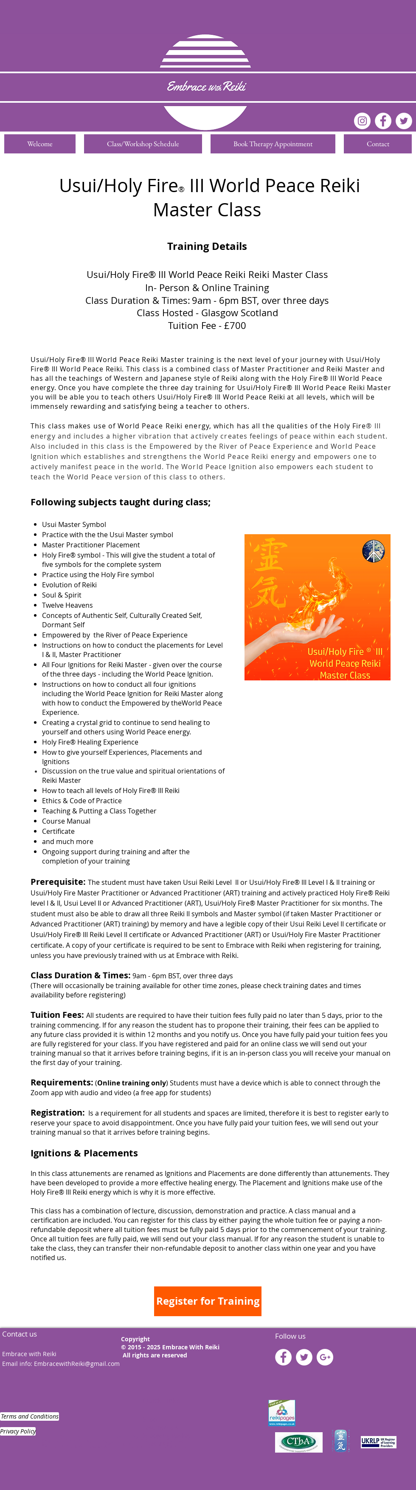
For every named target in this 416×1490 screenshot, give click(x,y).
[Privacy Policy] (18, 1431)
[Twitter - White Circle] (304, 1357)
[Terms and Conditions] (29, 1416)
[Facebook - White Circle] (383, 121)
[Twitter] (404, 121)
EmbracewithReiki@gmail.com (77, 1364)
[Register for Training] (207, 1301)
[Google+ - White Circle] (325, 1357)
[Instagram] (362, 121)
